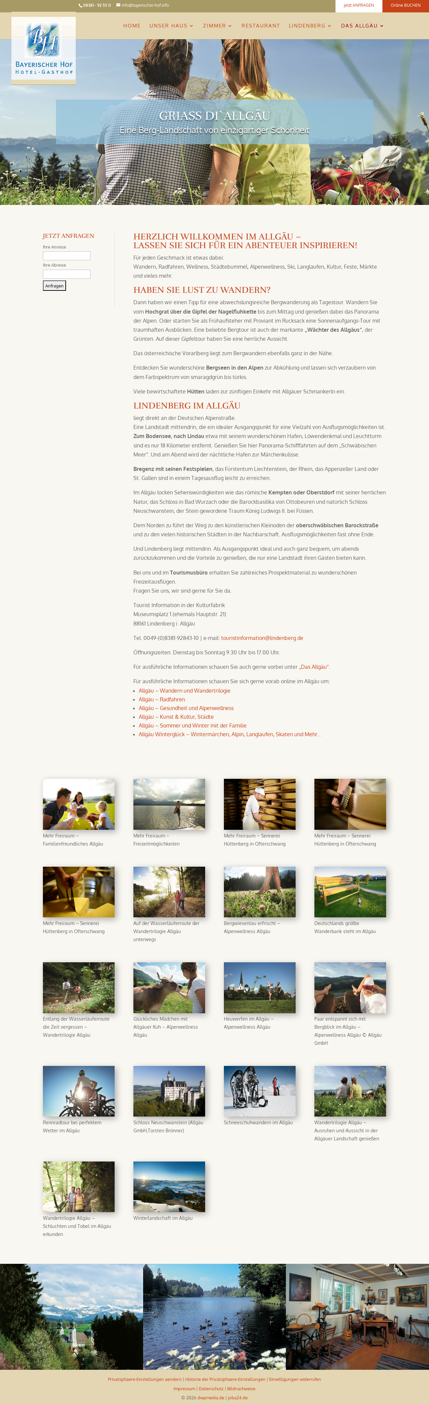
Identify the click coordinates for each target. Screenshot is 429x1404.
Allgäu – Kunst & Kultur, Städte (176, 716)
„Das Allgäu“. (314, 666)
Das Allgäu (359, 26)
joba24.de (238, 1397)
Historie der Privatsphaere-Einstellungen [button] (225, 1379)
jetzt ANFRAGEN (359, 5)
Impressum (184, 1388)
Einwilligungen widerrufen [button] (295, 1379)
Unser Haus (168, 26)
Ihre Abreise (54, 265)
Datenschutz (211, 1388)
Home (132, 26)
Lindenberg (307, 26)
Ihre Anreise (54, 247)
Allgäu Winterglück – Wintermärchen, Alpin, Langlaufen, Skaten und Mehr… (230, 734)
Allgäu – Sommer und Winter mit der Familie (193, 725)
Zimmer (214, 26)
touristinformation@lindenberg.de (262, 638)
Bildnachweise (241, 1388)
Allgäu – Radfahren (162, 699)
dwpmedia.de (210, 1397)
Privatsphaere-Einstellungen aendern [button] (145, 1379)
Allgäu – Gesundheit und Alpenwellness (186, 708)
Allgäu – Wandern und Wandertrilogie (185, 690)
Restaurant (261, 26)
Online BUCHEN (406, 5)
